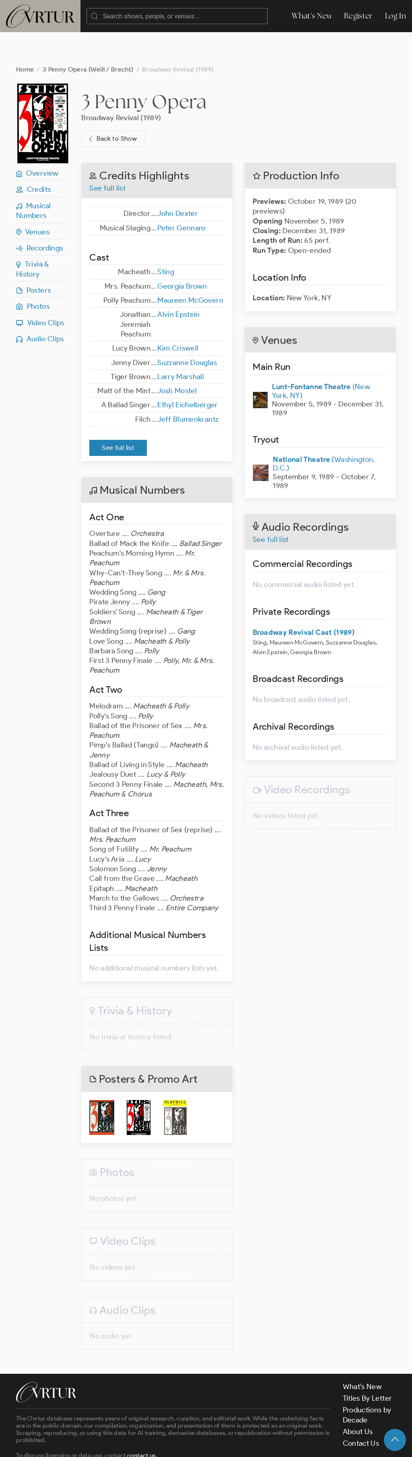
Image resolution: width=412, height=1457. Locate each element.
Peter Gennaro (181, 195)
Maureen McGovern (190, 268)
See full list (107, 156)
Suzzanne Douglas (187, 330)
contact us (141, 1423)
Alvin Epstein (178, 282)
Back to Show (112, 107)
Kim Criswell (177, 316)
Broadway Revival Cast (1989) (303, 600)
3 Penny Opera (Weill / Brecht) (88, 37)
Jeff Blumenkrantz (187, 387)
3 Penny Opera (143, 69)
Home (25, 37)
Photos (32, 274)
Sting (165, 239)
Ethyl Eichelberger (187, 372)
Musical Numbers (33, 178)
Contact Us (361, 1411)
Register (358, 16)
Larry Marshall (180, 344)
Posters (33, 258)
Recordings (39, 215)
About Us (358, 1399)
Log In (395, 16)
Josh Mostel (177, 358)
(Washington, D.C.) (324, 432)
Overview (37, 141)
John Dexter (177, 181)
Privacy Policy (205, 1443)
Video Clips (40, 290)
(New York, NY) (321, 359)
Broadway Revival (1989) (121, 85)
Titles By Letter (367, 1366)
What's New (312, 16)
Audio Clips (40, 306)
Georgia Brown (182, 254)
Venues (32, 199)
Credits (33, 157)
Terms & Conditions (145, 1443)
